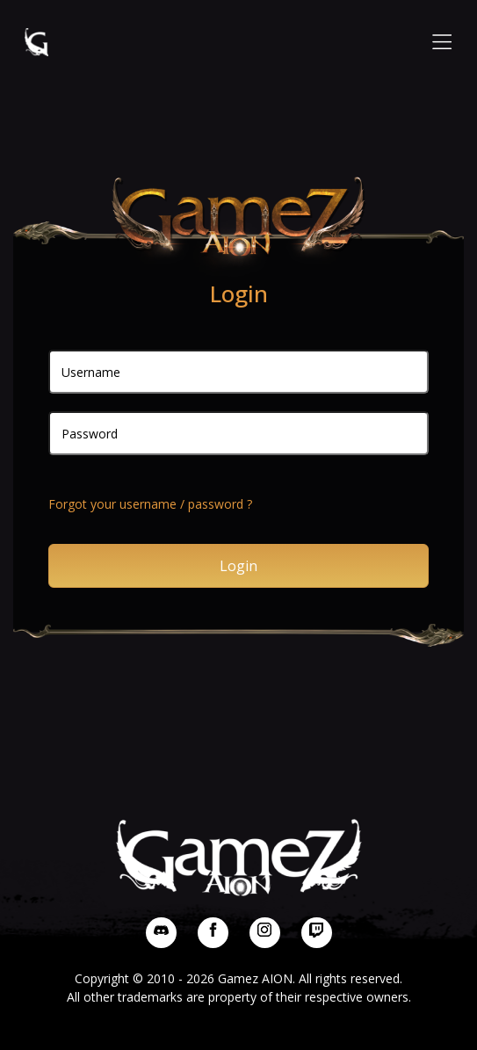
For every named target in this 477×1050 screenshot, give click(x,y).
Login (238, 566)
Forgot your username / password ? (150, 504)
